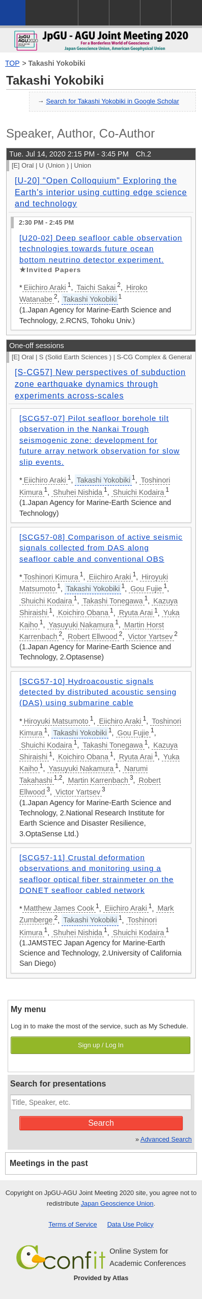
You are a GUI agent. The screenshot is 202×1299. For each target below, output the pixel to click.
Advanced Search (166, 1139)
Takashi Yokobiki (56, 63)
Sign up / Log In (101, 1045)
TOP (12, 63)
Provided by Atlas (101, 1278)
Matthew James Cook (59, 908)
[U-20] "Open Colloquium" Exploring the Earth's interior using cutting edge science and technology (101, 192)
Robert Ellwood (93, 636)
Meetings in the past (49, 1163)
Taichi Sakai (96, 287)
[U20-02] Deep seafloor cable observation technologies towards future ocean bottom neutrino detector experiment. (100, 248)
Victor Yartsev (150, 636)
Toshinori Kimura (51, 577)
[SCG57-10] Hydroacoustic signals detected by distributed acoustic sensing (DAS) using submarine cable (98, 692)
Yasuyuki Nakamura (81, 625)
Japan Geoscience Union (117, 1203)
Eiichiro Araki (45, 287)
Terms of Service (72, 1224)
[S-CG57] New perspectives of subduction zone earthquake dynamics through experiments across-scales (100, 384)
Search (101, 1123)
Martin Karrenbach (98, 780)
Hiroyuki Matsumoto (56, 721)
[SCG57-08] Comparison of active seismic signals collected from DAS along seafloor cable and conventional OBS (101, 548)
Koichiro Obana (83, 612)
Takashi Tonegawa (113, 601)
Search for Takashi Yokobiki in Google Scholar (112, 101)
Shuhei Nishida (77, 492)
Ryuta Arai (136, 612)
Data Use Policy (130, 1224)
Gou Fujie (146, 589)
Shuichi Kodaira (138, 492)
